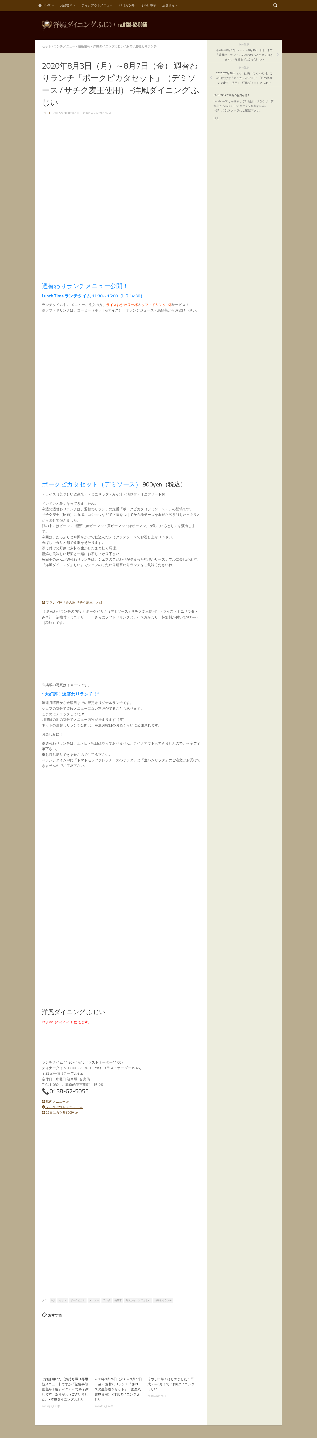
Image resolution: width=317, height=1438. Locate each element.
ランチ (106, 1300)
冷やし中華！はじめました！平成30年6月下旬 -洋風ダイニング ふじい (171, 1384)
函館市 (118, 1300)
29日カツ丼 (127, 5)
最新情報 (84, 46)
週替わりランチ (146, 46)
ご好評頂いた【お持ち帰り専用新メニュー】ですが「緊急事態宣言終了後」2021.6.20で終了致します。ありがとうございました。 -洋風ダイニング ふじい (65, 1389)
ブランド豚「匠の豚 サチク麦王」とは (74, 602)
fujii (47, 112)
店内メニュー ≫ (57, 1101)
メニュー (94, 1300)
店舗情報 (168, 5)
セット (46, 46)
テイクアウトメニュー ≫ (64, 1107)
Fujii (216, 118)
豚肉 (129, 46)
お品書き (66, 5)
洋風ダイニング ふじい (138, 1300)
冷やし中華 (148, 5)
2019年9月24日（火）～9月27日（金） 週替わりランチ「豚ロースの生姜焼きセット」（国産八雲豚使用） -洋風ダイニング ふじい (118, 1389)
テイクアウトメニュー (97, 5)
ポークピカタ (77, 1300)
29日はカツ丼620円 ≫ (62, 1112)
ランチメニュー (64, 46)
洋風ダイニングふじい (108, 46)
